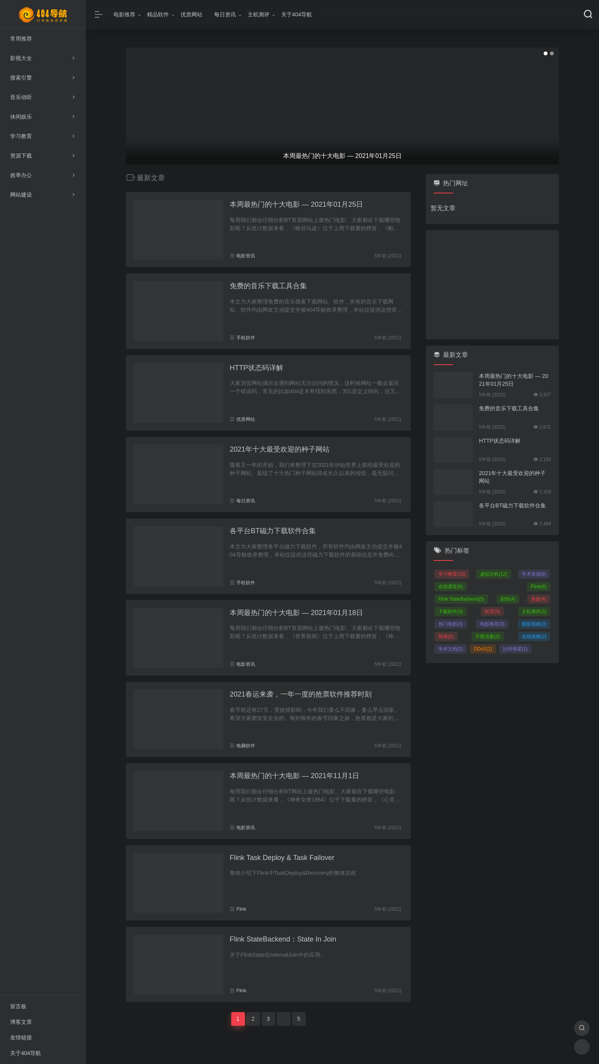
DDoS (483, 649)
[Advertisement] (492, 284)
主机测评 (258, 14)
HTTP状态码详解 (256, 368)
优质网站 (191, 14)
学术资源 (534, 574)
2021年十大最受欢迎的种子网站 (280, 449)
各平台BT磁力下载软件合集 (273, 531)
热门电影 (450, 624)
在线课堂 (450, 586)
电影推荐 (124, 14)
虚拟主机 (493, 574)
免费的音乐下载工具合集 (268, 286)
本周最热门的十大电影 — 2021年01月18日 (296, 613)
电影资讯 (245, 256)
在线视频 (534, 636)
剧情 (508, 599)
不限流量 (487, 636)
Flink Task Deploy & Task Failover (282, 858)
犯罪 (492, 611)
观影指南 (534, 624)
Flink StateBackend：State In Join (283, 939)
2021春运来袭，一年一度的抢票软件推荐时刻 (301, 694)
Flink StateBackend (461, 599)
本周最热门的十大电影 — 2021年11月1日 (294, 776)
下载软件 (450, 611)
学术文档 (450, 649)
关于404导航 (296, 14)
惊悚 (446, 636)
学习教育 (451, 574)
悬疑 (538, 599)
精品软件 (158, 14)
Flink (241, 909)
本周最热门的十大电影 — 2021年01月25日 (296, 204)
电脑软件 (245, 745)
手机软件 (245, 337)
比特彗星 (515, 649)
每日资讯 (225, 14)
